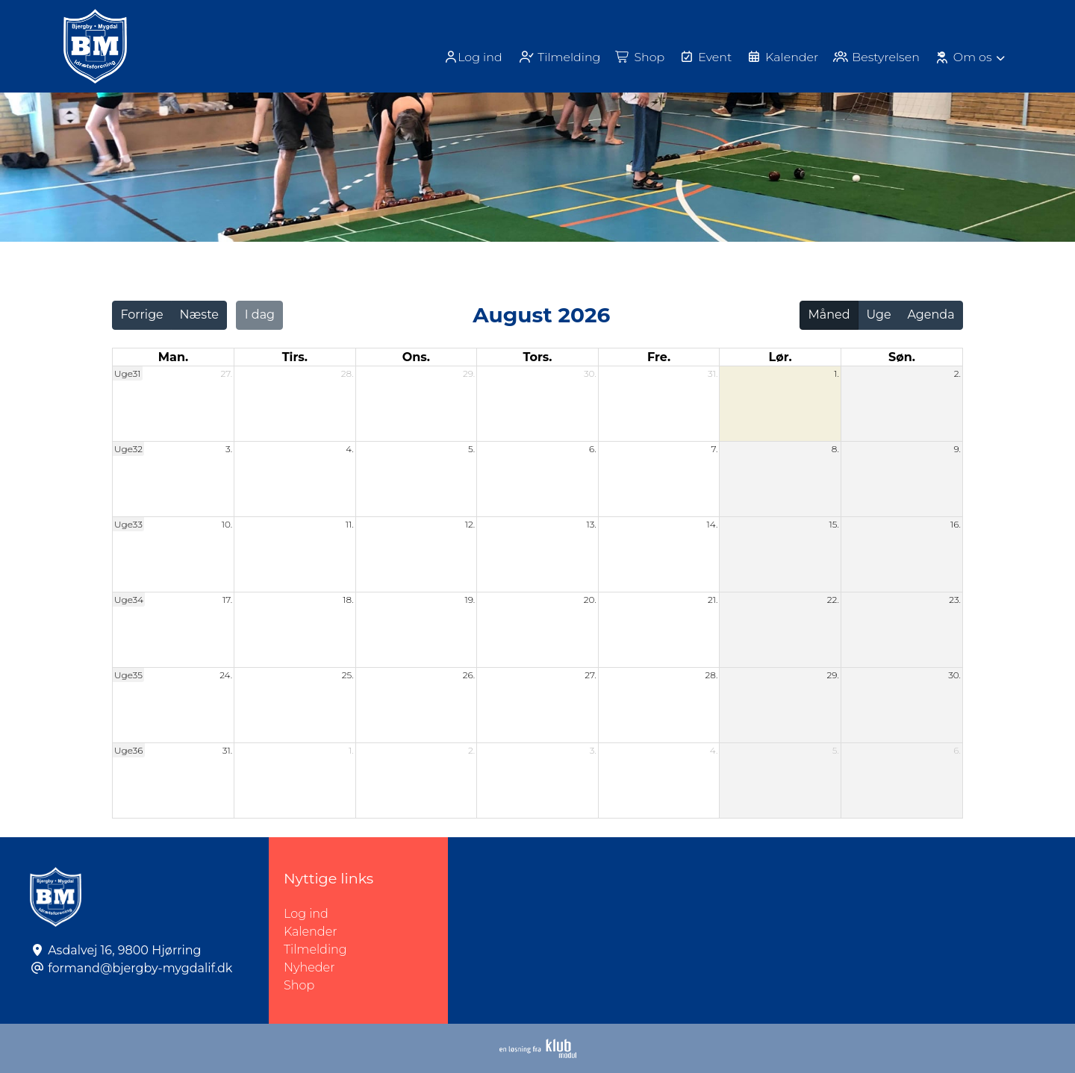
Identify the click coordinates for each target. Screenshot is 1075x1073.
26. (469, 675)
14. (712, 524)
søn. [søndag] (901, 357)
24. (225, 675)
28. (347, 373)
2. (957, 373)
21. (712, 599)
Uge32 (128, 448)
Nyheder (309, 967)
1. (836, 373)
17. (227, 599)
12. (470, 524)
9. (958, 448)
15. (834, 524)
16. (955, 524)
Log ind (470, 57)
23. (955, 599)
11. (350, 524)
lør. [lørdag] (780, 357)
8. (835, 448)
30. (590, 373)
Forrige (141, 314)
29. (469, 373)
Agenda (930, 314)
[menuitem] (472, 57)
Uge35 (128, 675)
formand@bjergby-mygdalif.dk (140, 968)
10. (227, 524)
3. (228, 448)
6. (592, 448)
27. (226, 373)
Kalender (310, 932)
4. (350, 448)
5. (471, 448)
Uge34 (128, 599)
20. (590, 599)
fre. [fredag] (658, 357)
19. (469, 599)
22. (833, 599)
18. (348, 599)
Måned (829, 314)
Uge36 (128, 750)
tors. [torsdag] (537, 357)
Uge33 (128, 524)
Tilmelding (315, 949)
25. (348, 675)
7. (714, 448)
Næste (199, 314)
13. (591, 524)
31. (712, 373)
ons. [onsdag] (416, 357)
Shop (299, 985)
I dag (260, 314)
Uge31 (127, 373)
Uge (878, 314)
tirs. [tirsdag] (295, 357)
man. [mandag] (173, 357)
